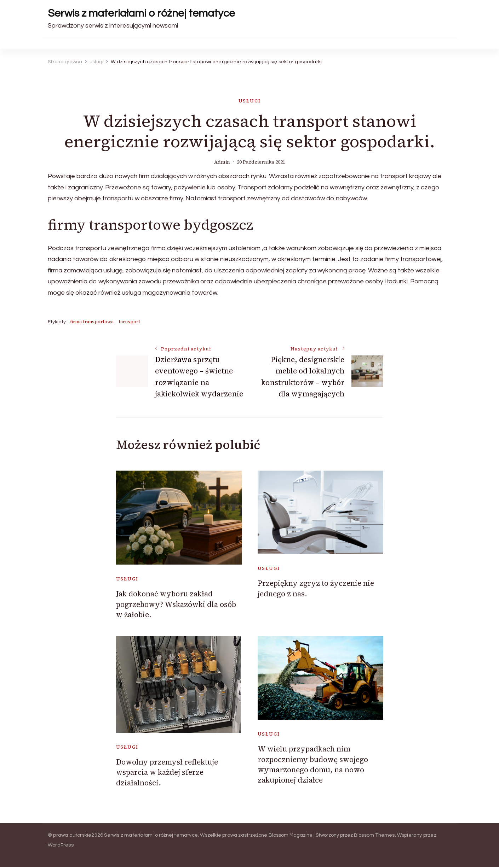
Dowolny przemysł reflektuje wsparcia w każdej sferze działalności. (167, 772)
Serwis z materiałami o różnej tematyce (141, 13)
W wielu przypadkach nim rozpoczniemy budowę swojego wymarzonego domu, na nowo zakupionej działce (313, 764)
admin (222, 162)
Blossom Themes (374, 835)
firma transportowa (92, 322)
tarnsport (129, 322)
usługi (250, 101)
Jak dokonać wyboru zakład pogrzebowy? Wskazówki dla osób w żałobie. (176, 604)
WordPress (61, 845)
